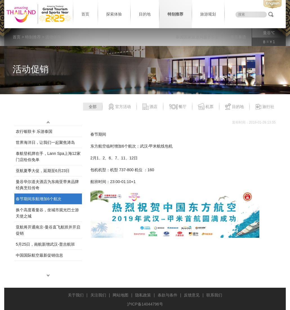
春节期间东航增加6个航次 (38, 199)
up (48, 122)
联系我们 (214, 295)
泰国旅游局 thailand (38, 14)
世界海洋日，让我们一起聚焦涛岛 (45, 142)
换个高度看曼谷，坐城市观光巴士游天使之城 (47, 213)
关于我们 (76, 295)
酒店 (149, 107)
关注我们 (98, 295)
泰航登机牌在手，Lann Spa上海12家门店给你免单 (48, 156)
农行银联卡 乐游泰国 (34, 131)
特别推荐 (175, 14)
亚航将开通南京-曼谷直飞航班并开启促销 (48, 230)
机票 (205, 107)
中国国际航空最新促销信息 (39, 255)
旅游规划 (208, 14)
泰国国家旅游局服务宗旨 (197, 37)
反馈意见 (192, 295)
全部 (93, 106)
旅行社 (264, 107)
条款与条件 (167, 295)
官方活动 (119, 107)
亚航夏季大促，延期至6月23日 (43, 170)
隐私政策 (143, 295)
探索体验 (114, 14)
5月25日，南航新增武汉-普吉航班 (45, 244)
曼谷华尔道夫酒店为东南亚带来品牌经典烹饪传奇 (47, 184)
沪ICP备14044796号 (145, 304)
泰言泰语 (238, 37)
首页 (85, 14)
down (48, 275)
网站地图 (120, 295)
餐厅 (177, 107)
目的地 (145, 14)
